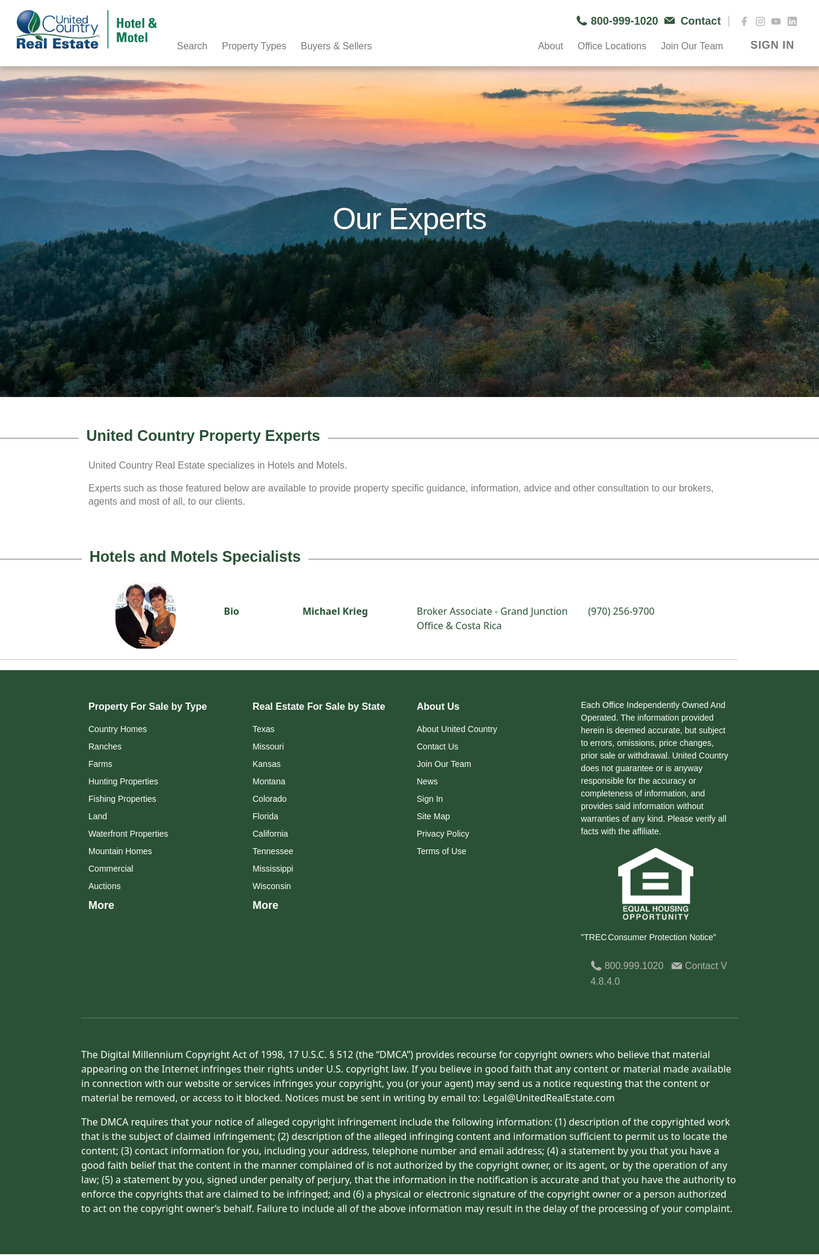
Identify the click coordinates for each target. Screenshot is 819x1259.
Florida (265, 816)
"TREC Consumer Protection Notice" (648, 937)
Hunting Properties (123, 781)
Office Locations (611, 46)
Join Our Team (692, 46)
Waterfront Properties (128, 834)
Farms (100, 764)
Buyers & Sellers (336, 46)
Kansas (267, 764)
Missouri (268, 746)
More (101, 905)
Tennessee (273, 851)
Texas (264, 729)
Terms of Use (441, 851)
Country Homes (117, 729)
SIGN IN (772, 45)
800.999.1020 (626, 966)
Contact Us (437, 746)
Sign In (430, 799)
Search (192, 46)
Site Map (433, 816)
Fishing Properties (122, 799)
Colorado (270, 799)
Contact (696, 966)
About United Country (457, 729)
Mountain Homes (120, 851)
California (270, 834)
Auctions (104, 886)
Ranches (104, 746)
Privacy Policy (443, 834)
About (550, 46)
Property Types (254, 46)
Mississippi (273, 868)
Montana (269, 781)
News (427, 781)
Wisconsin (272, 886)
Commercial (110, 868)
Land (97, 816)
